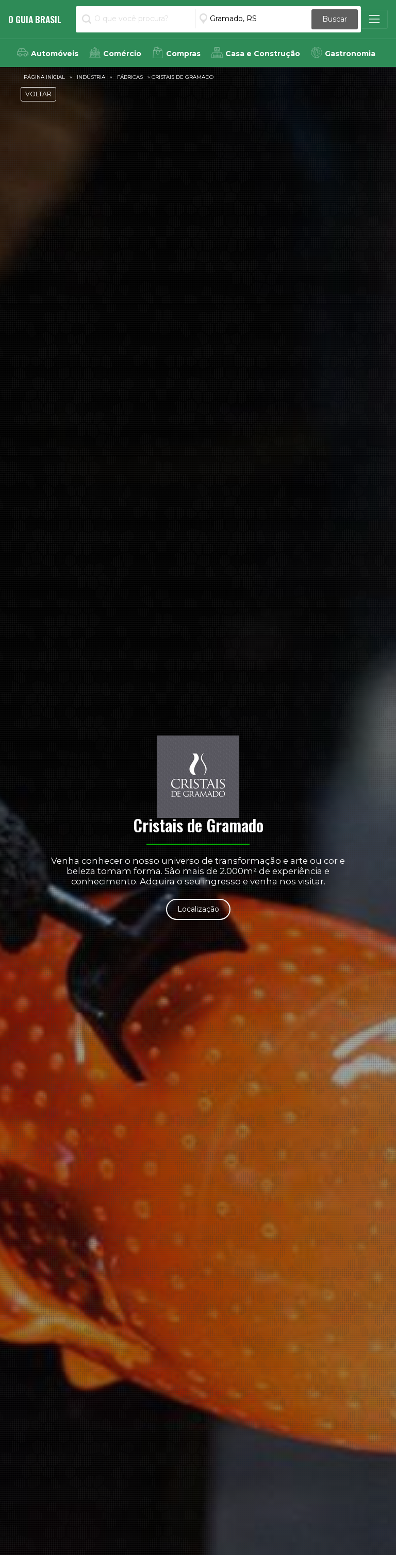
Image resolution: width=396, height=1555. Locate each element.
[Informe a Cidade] (253, 18)
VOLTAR (38, 94)
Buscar (334, 19)
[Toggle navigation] (374, 19)
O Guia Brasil (34, 19)
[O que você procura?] (137, 18)
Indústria (91, 77)
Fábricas (130, 77)
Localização (198, 909)
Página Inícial (44, 77)
